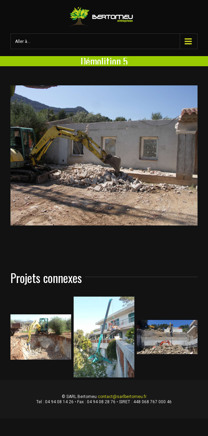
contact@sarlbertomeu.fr (122, 396)
